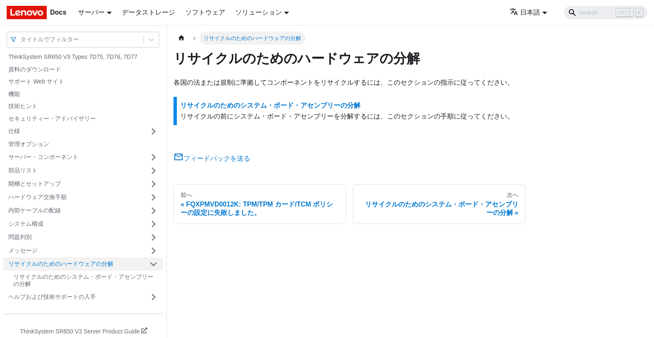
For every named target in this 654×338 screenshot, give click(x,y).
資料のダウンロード (34, 69)
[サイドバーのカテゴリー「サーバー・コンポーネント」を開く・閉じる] (153, 157)
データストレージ (148, 12)
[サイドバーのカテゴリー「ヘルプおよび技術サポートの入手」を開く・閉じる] (153, 297)
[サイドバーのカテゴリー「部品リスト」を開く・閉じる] (153, 170)
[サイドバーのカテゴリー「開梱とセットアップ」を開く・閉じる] (153, 184)
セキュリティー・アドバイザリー (52, 118)
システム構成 (25, 223)
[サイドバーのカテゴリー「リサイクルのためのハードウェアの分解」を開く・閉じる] (153, 264)
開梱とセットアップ (34, 183)
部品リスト (23, 170)
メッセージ (23, 250)
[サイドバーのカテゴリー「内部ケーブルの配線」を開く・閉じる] (153, 210)
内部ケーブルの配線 (34, 210)
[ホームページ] (181, 38)
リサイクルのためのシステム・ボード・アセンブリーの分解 (83, 280)
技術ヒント (23, 106)
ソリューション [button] (258, 12)
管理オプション (28, 144)
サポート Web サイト (36, 81)
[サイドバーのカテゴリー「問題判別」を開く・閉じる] (153, 237)
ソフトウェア (205, 12)
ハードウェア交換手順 (37, 197)
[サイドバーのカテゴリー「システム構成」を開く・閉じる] (153, 224)
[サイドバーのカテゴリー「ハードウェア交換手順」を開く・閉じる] (153, 197)
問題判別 (20, 237)
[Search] (605, 12)
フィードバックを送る (212, 158)
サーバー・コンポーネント (43, 157)
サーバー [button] (91, 12)
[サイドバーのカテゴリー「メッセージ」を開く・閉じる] (153, 250)
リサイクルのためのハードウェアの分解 (60, 263)
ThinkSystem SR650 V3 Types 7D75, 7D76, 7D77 (72, 56)
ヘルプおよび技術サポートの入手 (52, 296)
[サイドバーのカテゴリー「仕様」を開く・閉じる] (153, 131)
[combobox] (21, 39)
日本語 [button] (525, 12)
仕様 (14, 131)
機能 (14, 94)
